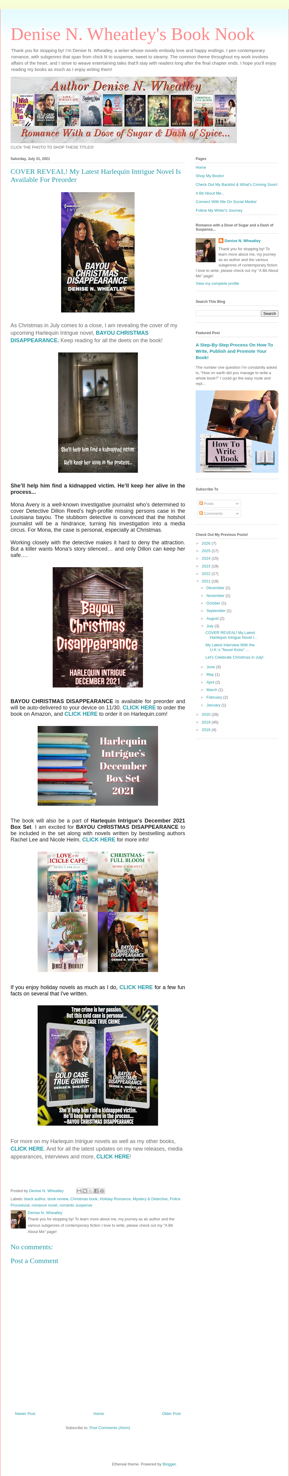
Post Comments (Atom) (109, 1427)
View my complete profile (217, 283)
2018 (207, 729)
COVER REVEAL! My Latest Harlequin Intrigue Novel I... (231, 635)
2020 (207, 714)
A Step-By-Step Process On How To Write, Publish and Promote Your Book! (234, 351)
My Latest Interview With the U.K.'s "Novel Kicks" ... (229, 647)
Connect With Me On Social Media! (226, 201)
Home (99, 1413)
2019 (207, 722)
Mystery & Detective (150, 1199)
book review (58, 1199)
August (213, 618)
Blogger (169, 1464)
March (213, 689)
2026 (207, 543)
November (216, 595)
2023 (207, 566)
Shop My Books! (210, 176)
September (217, 610)
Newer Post (25, 1413)
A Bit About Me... (210, 193)
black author (34, 1199)
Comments (211, 513)
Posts (206, 503)
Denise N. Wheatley (243, 240)
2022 (207, 573)
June (211, 667)
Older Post (171, 1413)
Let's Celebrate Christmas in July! (234, 657)
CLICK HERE (139, 708)
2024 (207, 558)
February (215, 697)
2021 (207, 581)
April (211, 682)
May (211, 674)
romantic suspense (76, 1205)
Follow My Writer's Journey (219, 210)
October (214, 603)
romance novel (44, 1205)
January (214, 705)
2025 (207, 551)
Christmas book (84, 1199)
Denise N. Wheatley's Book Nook (133, 34)
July (211, 626)
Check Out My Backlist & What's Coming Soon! (237, 184)
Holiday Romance (115, 1199)
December (216, 588)
